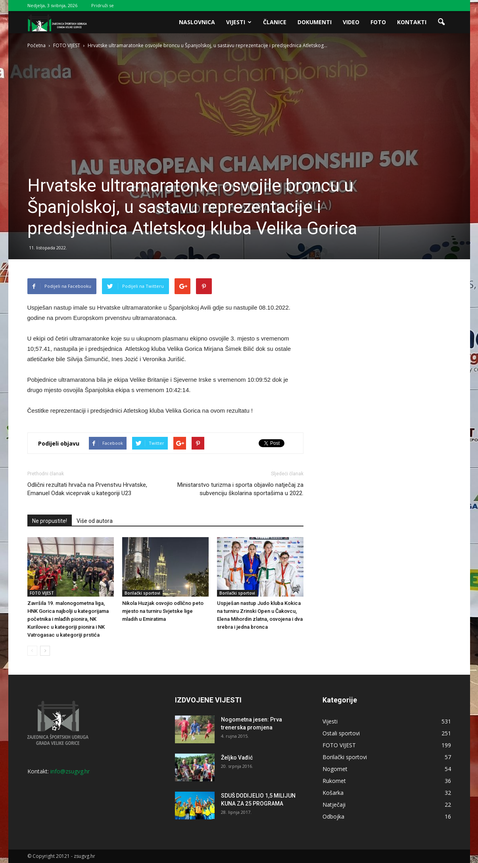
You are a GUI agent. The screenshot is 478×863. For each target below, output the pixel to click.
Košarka (333, 792)
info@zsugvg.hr (70, 771)
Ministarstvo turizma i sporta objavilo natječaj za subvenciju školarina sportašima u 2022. (240, 489)
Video (351, 22)
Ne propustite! (49, 521)
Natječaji (334, 804)
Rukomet (334, 781)
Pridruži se (102, 5)
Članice (274, 22)
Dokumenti (315, 22)
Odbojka (333, 816)
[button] (441, 22)
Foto (378, 22)
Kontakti (411, 22)
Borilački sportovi (142, 593)
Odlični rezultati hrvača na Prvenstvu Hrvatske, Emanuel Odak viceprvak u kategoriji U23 (87, 489)
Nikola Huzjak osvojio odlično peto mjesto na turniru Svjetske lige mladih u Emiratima (162, 611)
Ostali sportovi (341, 733)
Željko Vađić (237, 757)
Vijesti (238, 22)
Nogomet (335, 769)
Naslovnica (197, 22)
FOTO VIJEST (42, 593)
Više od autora (95, 521)
